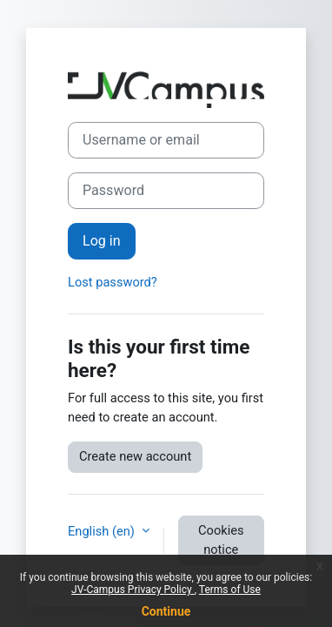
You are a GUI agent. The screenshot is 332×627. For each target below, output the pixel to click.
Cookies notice (220, 539)
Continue (166, 611)
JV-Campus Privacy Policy (133, 589)
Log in (102, 241)
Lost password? (112, 282)
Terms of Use (230, 589)
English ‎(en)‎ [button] (103, 531)
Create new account (135, 456)
